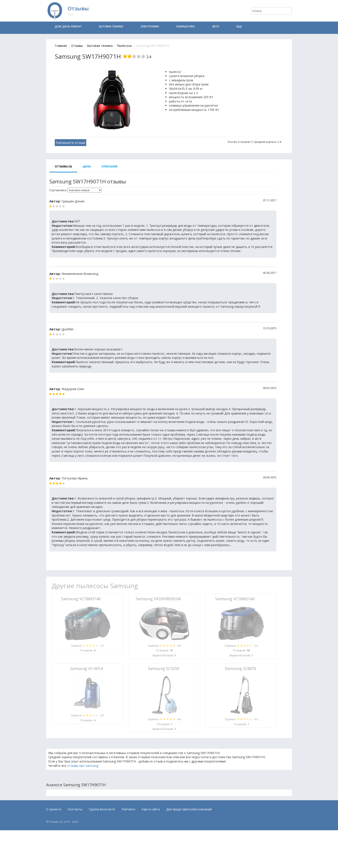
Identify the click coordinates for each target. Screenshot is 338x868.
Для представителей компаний (189, 809)
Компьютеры (185, 26)
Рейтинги (128, 809)
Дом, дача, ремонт (68, 26)
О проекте (53, 809)
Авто (215, 26)
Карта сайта (151, 809)
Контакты (75, 809)
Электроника (150, 26)
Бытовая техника (111, 26)
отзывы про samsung (82, 766)
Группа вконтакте (102, 809)
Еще (239, 26)
